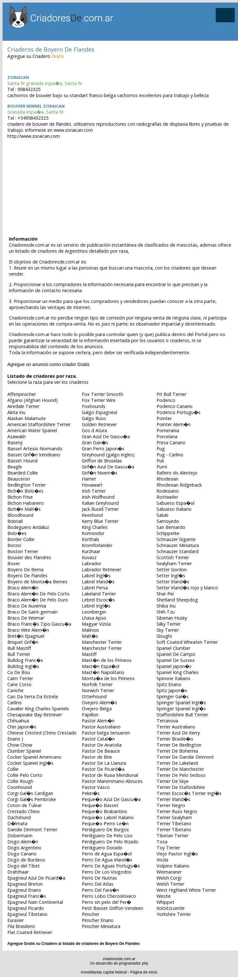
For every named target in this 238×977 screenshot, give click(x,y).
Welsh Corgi (169, 878)
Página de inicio (143, 972)
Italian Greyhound (100, 503)
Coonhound (19, 787)
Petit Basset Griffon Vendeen (112, 908)
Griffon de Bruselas (102, 461)
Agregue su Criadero (35, 56)
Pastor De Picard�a (103, 769)
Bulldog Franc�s (25, 660)
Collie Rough (20, 781)
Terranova (167, 721)
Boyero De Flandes (27, 576)
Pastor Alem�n (98, 721)
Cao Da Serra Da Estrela (32, 696)
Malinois (90, 630)
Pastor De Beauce (101, 751)
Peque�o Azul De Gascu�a (111, 799)
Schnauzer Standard (178, 551)
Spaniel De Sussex (176, 660)
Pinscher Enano (98, 920)
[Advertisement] (120, 185)
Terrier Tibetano (174, 823)
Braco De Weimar (25, 618)
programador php (133, 963)
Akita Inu (16, 412)
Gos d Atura (94, 430)
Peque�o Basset (100, 805)
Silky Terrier (169, 624)
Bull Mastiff (19, 648)
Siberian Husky (172, 618)
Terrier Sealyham (174, 817)
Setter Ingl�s (171, 576)
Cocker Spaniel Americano (34, 757)
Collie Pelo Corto (24, 775)
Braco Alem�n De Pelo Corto (38, 594)
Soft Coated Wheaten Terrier (187, 642)
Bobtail (15, 521)
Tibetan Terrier (172, 836)
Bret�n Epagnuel (25, 636)
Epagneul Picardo (25, 908)
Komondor (93, 533)
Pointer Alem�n (174, 424)
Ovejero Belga (97, 709)
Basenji (15, 442)
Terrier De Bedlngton (179, 745)
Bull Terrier (18, 654)
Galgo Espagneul (99, 412)
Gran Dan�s (95, 442)
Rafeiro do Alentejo (177, 473)
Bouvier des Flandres (29, 557)
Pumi (162, 467)
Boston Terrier (22, 551)
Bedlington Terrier (26, 485)
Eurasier (15, 920)
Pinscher (90, 914)
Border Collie (20, 539)
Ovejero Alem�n (99, 702)
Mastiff (89, 654)
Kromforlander (97, 545)
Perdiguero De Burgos (105, 829)
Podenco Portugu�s (178, 412)
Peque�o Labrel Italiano (108, 817)
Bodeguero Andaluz (28, 527)
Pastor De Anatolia (102, 745)
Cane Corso (19, 684)
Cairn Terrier (20, 678)
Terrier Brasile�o (175, 739)
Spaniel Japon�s (174, 666)
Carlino (14, 702)
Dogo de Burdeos (26, 860)
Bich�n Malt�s (24, 509)
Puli (160, 461)
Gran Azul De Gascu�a (106, 436)
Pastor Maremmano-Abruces (112, 781)
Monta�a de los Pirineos (108, 678)
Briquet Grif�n (22, 642)
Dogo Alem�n (22, 842)
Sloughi (164, 636)
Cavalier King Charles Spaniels (38, 709)
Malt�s (90, 636)
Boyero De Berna (25, 569)
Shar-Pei (165, 594)
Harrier (89, 479)
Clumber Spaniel (24, 751)
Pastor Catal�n (98, 739)
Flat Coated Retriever (29, 932)
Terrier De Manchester (180, 769)
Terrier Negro (171, 805)
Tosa (162, 842)
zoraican (18, 77)
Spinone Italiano (173, 678)
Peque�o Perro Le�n (105, 823)
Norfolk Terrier (97, 684)
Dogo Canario (22, 854)
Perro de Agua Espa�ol (107, 854)
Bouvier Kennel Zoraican (36, 106)
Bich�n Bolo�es (25, 491)
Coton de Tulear (24, 805)
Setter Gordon (172, 569)
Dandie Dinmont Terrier (32, 829)
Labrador (91, 563)
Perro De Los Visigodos (106, 872)
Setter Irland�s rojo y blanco (187, 588)
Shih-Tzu (166, 612)
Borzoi (14, 545)
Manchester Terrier (102, 642)
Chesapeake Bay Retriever (34, 715)
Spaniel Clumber (173, 648)
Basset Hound (22, 461)
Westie (164, 896)
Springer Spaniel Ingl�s (181, 702)
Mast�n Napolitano (103, 672)
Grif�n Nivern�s (99, 473)
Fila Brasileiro (21, 926)
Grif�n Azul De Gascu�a (108, 467)
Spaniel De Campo (176, 654)
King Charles (95, 527)
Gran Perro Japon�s (103, 449)
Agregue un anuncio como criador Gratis (48, 364)
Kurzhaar (91, 551)
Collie (12, 769)
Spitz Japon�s (172, 690)
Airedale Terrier (23, 406)
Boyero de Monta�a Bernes (37, 582)
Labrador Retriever (101, 569)
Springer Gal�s (173, 696)
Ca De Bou (18, 672)
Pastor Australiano (101, 727)
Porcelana (167, 436)
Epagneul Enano (24, 890)
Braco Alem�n (22, 588)
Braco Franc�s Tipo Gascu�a (39, 624)
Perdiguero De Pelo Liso (107, 836)
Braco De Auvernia (26, 606)
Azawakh (16, 436)
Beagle (14, 467)
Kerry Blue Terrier (100, 521)
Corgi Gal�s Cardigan (30, 793)
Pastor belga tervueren (106, 733)
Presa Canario (171, 442)
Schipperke (168, 533)
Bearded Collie (22, 473)
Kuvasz (89, 557)
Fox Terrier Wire (99, 400)
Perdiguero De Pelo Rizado (110, 842)
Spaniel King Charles (178, 672)
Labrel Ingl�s (96, 576)
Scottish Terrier (173, 557)
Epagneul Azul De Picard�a (36, 878)
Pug (161, 449)
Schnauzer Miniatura (178, 545)
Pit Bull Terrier (171, 394)
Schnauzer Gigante (176, 539)
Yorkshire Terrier (174, 914)
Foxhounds (93, 406)
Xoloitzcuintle (171, 908)
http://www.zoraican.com (33, 136)
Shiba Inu (166, 606)
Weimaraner (169, 872)
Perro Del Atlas (97, 884)
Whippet (165, 902)
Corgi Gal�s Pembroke (31, 799)
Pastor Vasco (96, 787)
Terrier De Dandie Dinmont (185, 757)
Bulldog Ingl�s (23, 666)
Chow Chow (19, 745)
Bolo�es (16, 533)
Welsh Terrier (170, 884)
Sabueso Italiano (174, 509)
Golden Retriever (99, 424)
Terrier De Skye (173, 781)
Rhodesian (167, 479)
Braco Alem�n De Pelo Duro (37, 600)
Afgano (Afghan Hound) (32, 400)
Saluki (162, 515)
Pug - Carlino (170, 455)
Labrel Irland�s (98, 582)
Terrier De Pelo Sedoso (181, 775)
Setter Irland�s (173, 582)
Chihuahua (18, 721)
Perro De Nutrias (99, 878)
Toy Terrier (168, 848)
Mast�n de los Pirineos (106, 660)
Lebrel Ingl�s (96, 606)
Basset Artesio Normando (34, 449)
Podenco (166, 400)
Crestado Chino (23, 811)
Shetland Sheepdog (177, 600)
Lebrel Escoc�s (98, 600)
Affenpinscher (21, 394)
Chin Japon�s (21, 727)
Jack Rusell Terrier (100, 509)
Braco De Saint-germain (32, 612)
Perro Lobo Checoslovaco (109, 896)
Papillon (90, 715)
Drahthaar (18, 872)
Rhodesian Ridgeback (179, 485)
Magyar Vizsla (96, 624)
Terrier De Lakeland (177, 763)
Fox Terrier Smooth (102, 394)
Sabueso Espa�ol (175, 503)
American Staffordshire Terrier (39, 424)
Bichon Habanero (25, 503)
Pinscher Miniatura (101, 926)
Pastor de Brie (97, 757)
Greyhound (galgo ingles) (108, 455)
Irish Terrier (94, 491)
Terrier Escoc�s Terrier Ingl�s (189, 793)
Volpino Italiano (173, 866)
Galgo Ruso (94, 418)
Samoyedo (168, 521)
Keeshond (92, 515)
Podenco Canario (174, 406)
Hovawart (92, 485)
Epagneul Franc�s (26, 896)
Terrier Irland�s (173, 799)
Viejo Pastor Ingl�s (177, 854)
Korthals (90, 539)
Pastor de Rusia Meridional (110, 775)
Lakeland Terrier (99, 594)
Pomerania (168, 430)
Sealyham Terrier (174, 563)
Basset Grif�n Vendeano (33, 455)
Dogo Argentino (24, 848)
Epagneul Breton (25, 884)
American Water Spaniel (32, 430)
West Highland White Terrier (186, 890)
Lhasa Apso (94, 618)
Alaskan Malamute (26, 418)
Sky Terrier (168, 630)
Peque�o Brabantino (104, 811)
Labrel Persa (95, 588)
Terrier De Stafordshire (181, 787)
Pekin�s (91, 793)
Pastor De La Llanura (104, 763)
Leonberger (94, 612)
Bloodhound (20, 515)
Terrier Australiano (176, 727)
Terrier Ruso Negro (177, 811)
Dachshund (19, 817)
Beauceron (18, 479)
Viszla (162, 860)
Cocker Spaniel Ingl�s (30, 763)
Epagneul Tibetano (27, 914)
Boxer (13, 563)
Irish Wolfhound (98, 497)
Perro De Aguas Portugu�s (111, 866)
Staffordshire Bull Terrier (182, 715)
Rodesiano (168, 491)
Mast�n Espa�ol (100, 666)
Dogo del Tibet (23, 866)
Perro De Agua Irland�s (107, 860)
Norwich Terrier (98, 690)
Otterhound (94, 696)
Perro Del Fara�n (100, 890)
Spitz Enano (169, 684)
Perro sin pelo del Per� (106, 902)
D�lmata (17, 823)
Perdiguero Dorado (102, 848)
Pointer (164, 418)
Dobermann (19, 836)
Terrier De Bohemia (177, 751)
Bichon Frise (20, 497)
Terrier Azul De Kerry (178, 733)
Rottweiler (167, 497)
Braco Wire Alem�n (28, 630)
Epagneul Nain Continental (35, 902)
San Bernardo (171, 527)
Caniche (15, 690)
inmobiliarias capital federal (104, 972)
